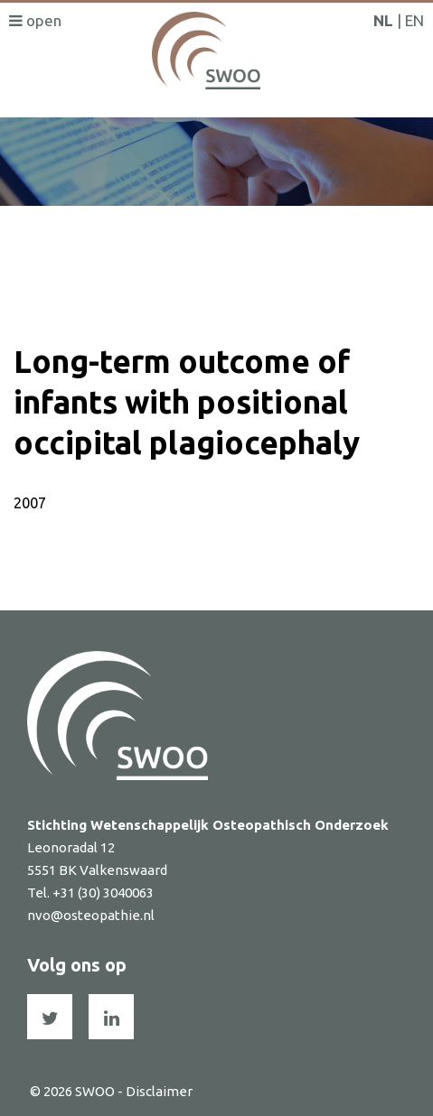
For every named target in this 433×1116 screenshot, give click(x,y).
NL (383, 20)
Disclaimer (159, 1091)
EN (414, 20)
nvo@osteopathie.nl (91, 915)
